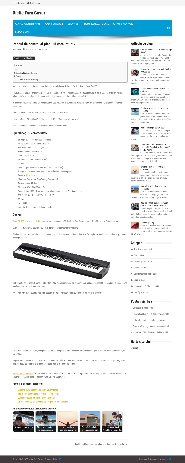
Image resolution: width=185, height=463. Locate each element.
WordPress (59, 459)
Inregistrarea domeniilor (23, 373)
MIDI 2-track (31, 175)
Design (18, 76)
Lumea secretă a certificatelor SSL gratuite (36, 398)
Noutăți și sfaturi (23, 32)
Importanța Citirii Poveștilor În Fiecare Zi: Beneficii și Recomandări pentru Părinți (155, 147)
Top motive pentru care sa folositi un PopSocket (38, 394)
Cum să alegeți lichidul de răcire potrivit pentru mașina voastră (154, 204)
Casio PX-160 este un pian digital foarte (30, 221)
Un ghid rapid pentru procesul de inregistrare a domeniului (43, 401)
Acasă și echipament (54, 24)
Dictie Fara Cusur (29, 13)
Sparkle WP (166, 459)
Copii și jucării (140, 280)
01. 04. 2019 (31, 49)
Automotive (73, 24)
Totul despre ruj (147, 222)
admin (44, 49)
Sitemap (134, 348)
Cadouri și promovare (123, 24)
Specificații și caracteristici (26, 73)
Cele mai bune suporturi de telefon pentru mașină (39, 390)
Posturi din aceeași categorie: (30, 80)
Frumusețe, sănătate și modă (96, 24)
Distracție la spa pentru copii (152, 127)
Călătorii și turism (141, 267)
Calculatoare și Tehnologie (27, 24)
